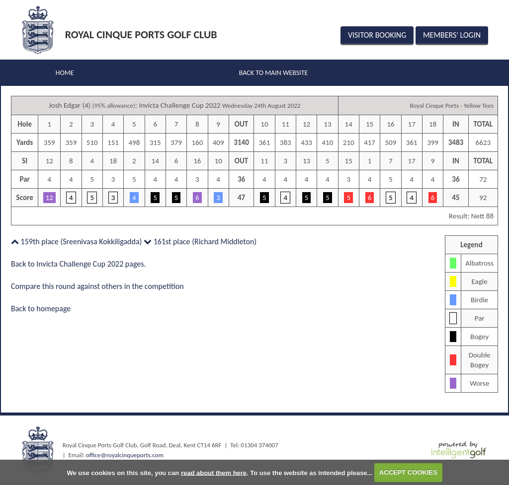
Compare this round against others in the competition (97, 286)
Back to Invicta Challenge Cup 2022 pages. (78, 264)
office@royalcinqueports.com (125, 455)
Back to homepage (41, 308)
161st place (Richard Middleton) (200, 241)
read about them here (214, 472)
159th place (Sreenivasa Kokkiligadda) (76, 241)
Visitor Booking (377, 35)
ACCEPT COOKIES (408, 472)
